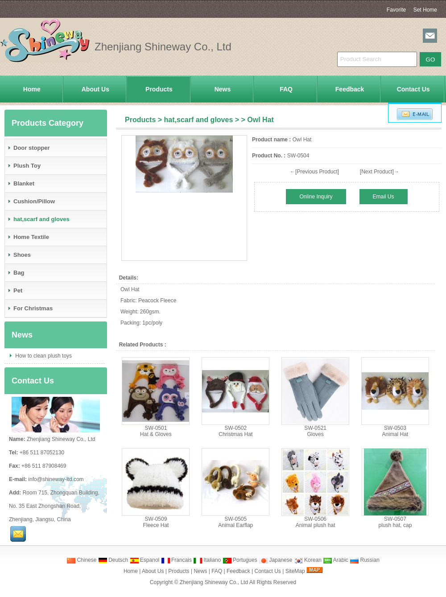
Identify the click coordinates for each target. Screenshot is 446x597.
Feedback (349, 89)
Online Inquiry (315, 197)
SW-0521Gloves (315, 431)
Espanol (145, 560)
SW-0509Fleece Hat (156, 522)
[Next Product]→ (379, 172)
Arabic (335, 560)
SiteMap (295, 571)
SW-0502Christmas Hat (235, 431)
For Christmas (30, 308)
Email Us (383, 197)
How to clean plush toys (43, 356)
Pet (14, 290)
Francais (176, 560)
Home (32, 89)
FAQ (286, 89)
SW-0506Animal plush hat (315, 522)
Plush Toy (24, 165)
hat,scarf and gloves (198, 120)
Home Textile (28, 237)
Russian (365, 560)
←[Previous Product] (314, 172)
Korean (308, 560)
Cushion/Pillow (31, 201)
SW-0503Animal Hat (395, 431)
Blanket (20, 183)
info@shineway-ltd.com (55, 479)
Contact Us (413, 89)
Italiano (207, 560)
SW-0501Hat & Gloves (156, 431)
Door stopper (28, 147)
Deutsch (113, 560)
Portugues (240, 560)
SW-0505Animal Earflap (235, 522)
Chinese (81, 560)
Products (159, 89)
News (223, 89)
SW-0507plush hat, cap (395, 522)
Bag (16, 272)
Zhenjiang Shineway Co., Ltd (214, 582)
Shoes (19, 254)
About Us (95, 89)
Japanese (275, 560)
